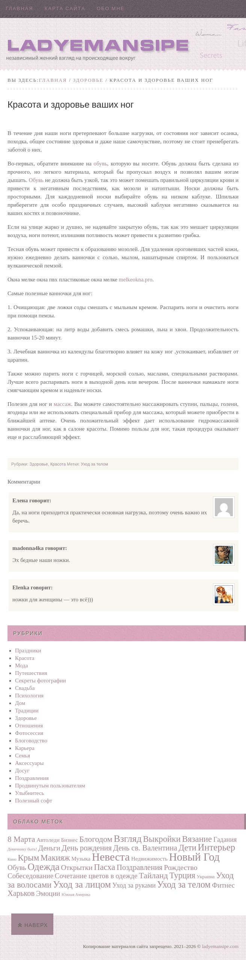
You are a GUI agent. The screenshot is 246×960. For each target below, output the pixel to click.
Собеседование (30, 876)
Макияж (55, 857)
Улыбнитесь (29, 793)
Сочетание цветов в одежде (96, 876)
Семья (22, 756)
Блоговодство (31, 741)
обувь (100, 164)
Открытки (76, 867)
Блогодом (95, 839)
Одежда (43, 866)
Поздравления (32, 778)
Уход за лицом (82, 884)
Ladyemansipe (123, 43)
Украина (206, 876)
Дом (20, 703)
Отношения (29, 726)
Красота (58, 464)
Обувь (36, 180)
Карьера (25, 748)
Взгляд (128, 838)
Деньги (49, 848)
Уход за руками (133, 885)
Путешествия (31, 673)
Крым (28, 857)
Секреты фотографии (40, 681)
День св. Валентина (145, 848)
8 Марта (21, 839)
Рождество (180, 867)
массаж (62, 404)
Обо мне (111, 8)
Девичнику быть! (22, 849)
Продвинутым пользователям (50, 786)
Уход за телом (94, 464)
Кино (12, 859)
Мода (21, 666)
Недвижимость (149, 858)
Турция (182, 875)
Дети (187, 847)
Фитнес (223, 885)
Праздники (28, 651)
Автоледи (48, 840)
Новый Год (194, 857)
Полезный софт (33, 801)
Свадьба (25, 688)
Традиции (27, 711)
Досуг (22, 771)
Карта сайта (65, 8)
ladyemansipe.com (220, 946)
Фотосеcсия (29, 733)
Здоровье (88, 80)
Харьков (21, 893)
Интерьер (216, 847)
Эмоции (48, 893)
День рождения (87, 848)
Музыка (81, 858)
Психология (29, 696)
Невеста (111, 857)
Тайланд (153, 875)
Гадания (225, 839)
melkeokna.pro (135, 279)
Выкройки (162, 839)
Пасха (104, 867)
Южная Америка (76, 894)
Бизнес (69, 840)
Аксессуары (29, 763)
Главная (19, 8)
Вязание (197, 839)
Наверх (36, 925)
